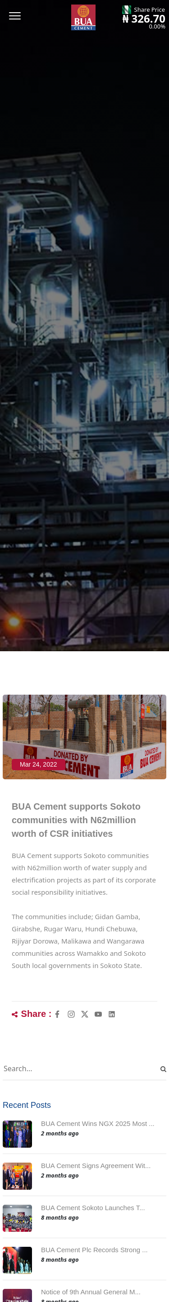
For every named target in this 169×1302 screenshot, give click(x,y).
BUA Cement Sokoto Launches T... (93, 1207)
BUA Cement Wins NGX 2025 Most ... (98, 1123)
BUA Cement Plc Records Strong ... (94, 1250)
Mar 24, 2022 (38, 764)
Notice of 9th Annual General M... (91, 1292)
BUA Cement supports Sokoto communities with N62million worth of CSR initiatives (76, 820)
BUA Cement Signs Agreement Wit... (96, 1165)
